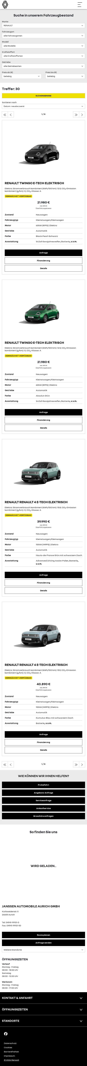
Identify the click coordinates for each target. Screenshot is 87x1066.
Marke (5, 21)
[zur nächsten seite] (82, 114)
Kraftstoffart (8, 52)
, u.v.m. (73, 241)
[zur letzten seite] (76, 114)
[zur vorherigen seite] (11, 114)
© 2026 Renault (11, 1060)
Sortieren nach (9, 102)
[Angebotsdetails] (43, 151)
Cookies (8, 1047)
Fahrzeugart (8, 31)
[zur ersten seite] (5, 114)
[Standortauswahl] (43, 949)
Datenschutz (10, 1043)
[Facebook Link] (5, 1033)
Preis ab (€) (7, 72)
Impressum (9, 1055)
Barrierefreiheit (11, 1051)
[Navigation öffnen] (81, 4)
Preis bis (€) (51, 72)
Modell (5, 41)
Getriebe (6, 62)
